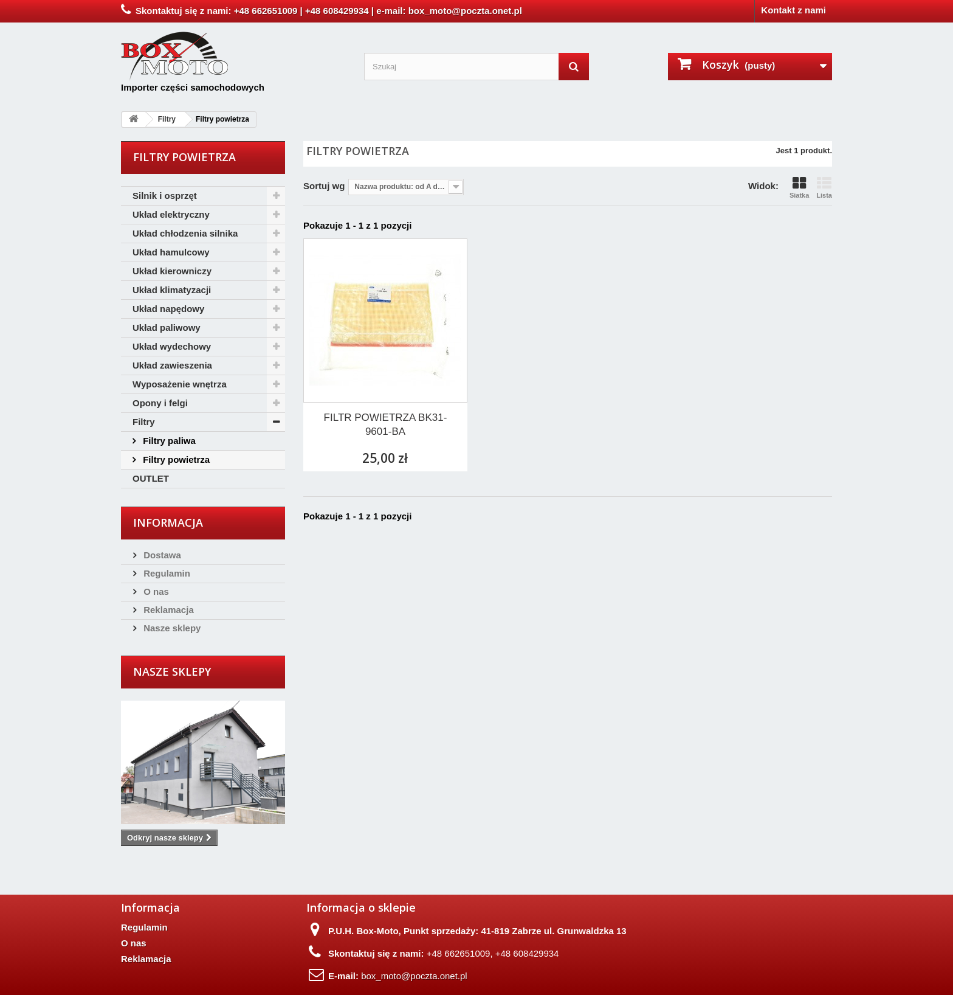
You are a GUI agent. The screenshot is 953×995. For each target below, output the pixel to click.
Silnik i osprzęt (164, 195)
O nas (155, 591)
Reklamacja (167, 610)
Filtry (143, 422)
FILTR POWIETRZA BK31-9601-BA (385, 424)
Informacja (168, 522)
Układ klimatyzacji (171, 290)
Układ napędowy (168, 308)
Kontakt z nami (793, 10)
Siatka (799, 187)
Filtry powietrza (175, 459)
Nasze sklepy (171, 628)
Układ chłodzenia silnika (185, 233)
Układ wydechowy (171, 346)
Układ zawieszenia (172, 365)
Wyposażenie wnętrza (179, 384)
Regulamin (165, 573)
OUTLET (150, 478)
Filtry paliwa (168, 440)
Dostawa (161, 555)
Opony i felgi (160, 403)
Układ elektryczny (171, 214)
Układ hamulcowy (171, 252)
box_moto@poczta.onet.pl (414, 976)
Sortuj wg (324, 186)
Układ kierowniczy (172, 271)
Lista (824, 187)
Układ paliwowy (166, 327)
